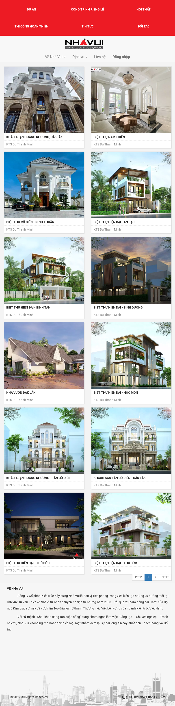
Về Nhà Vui (15, 588)
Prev (138, 577)
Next (165, 577)
